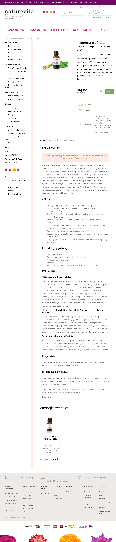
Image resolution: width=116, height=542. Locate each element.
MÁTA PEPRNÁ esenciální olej (49, 438)
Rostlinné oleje (9, 507)
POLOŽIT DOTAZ (68, 140)
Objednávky (103, 495)
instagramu (102, 478)
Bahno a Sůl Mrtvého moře (15, 86)
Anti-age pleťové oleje (11, 493)
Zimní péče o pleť (13, 184)
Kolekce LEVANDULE (13, 159)
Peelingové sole (13, 82)
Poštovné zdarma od (15, 2)
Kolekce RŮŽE (11, 155)
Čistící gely (57, 492)
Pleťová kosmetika (12, 42)
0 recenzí (95, 55)
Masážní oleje (27, 492)
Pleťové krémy (12, 53)
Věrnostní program (42, 2)
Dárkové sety (10, 108)
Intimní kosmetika (12, 92)
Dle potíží (9, 126)
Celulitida (10, 143)
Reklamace (102, 498)
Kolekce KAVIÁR (11, 163)
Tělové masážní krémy (15, 72)
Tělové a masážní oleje (16, 68)
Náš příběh (87, 492)
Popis (42, 140)
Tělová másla (12, 75)
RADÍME (105, 30)
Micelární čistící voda (15, 56)
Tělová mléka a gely (15, 78)
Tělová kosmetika (12, 64)
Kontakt (30, 2)
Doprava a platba (71, 2)
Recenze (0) (53, 140)
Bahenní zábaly (13, 194)
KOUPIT (109, 91)
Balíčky (68, 492)
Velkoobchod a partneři (88, 2)
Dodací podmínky (104, 502)
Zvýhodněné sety (13, 122)
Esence (76, 30)
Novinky (8, 151)
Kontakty (87, 504)
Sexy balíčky (11, 118)
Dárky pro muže (13, 111)
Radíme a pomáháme (15, 177)
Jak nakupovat (57, 2)
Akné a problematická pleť (15, 138)
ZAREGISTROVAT (102, 7)
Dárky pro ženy (13, 115)
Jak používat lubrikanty (16, 180)
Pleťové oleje (12, 46)
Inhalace (10, 191)
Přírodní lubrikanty (14, 99)
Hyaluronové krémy (11, 500)
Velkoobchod (88, 508)
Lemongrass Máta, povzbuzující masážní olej (24, 38)
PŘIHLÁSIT (89, 7)
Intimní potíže (12, 187)
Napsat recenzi (105, 55)
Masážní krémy (28, 495)
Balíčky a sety (9, 510)
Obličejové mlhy (13, 60)
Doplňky (56, 495)
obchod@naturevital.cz (57, 481)
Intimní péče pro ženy (15, 96)
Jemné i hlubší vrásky (15, 133)
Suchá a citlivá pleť (14, 130)
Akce (7, 147)
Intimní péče (45, 493)
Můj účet (102, 492)
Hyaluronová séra (14, 49)
